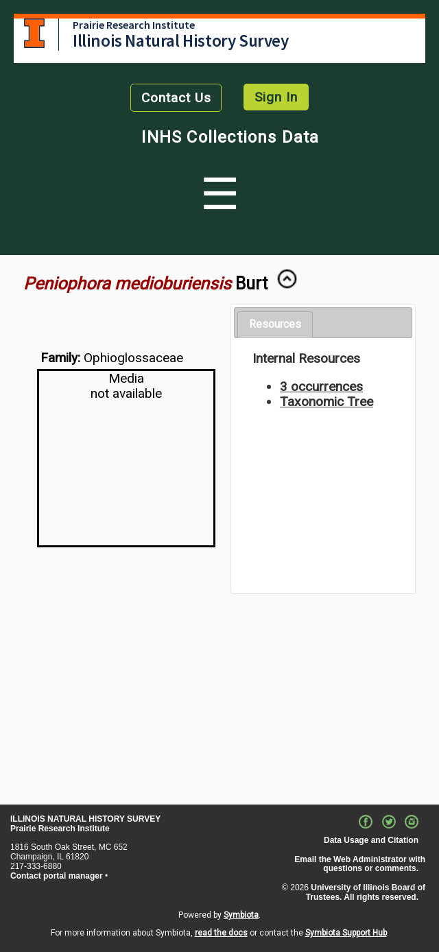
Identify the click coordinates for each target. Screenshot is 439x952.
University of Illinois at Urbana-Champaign (34, 33)
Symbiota (241, 915)
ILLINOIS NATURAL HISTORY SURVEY (85, 819)
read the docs (221, 933)
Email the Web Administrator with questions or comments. (359, 864)
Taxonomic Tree (326, 401)
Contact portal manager (56, 876)
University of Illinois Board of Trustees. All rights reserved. (365, 892)
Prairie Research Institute (134, 25)
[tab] (275, 324)
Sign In (276, 97)
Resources (275, 324)
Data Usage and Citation (371, 840)
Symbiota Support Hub (346, 933)
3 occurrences (321, 386)
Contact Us (176, 98)
